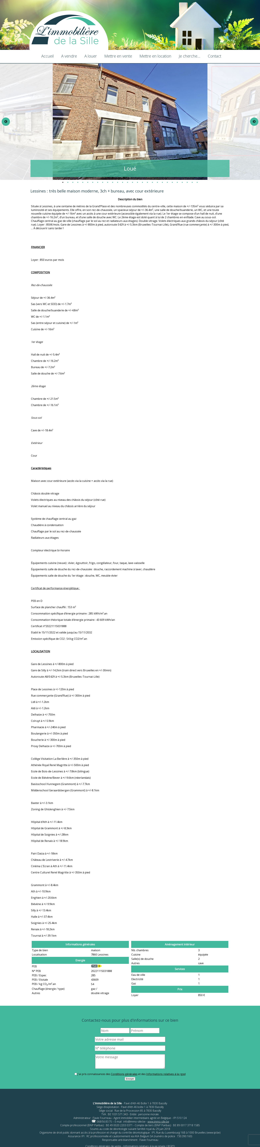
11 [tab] (112, 182)
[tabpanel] (130, 121)
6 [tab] (87, 182)
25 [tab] (182, 182)
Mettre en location (155, 56)
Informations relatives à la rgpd (166, 1074)
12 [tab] (117, 182)
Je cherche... (189, 56)
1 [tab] (63, 182)
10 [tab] (107, 182)
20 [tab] (157, 182)
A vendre (69, 56)
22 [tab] (167, 182)
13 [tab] (122, 182)
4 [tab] (77, 182)
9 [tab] (102, 182)
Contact (214, 56)
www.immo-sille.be (158, 1121)
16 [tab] (137, 182)
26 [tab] (187, 182)
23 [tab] (172, 182)
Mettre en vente (118, 56)
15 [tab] (132, 182)
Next (254, 122)
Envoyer (130, 1079)
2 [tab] (67, 182)
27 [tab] (192, 182)
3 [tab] (72, 182)
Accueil (47, 56)
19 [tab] (152, 182)
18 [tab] (147, 182)
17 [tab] (142, 182)
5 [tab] (82, 182)
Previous (6, 122)
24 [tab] (177, 182)
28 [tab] (197, 182)
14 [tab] (127, 182)
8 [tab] (97, 182)
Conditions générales (124, 1074)
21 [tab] (162, 182)
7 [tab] (92, 182)
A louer (90, 56)
